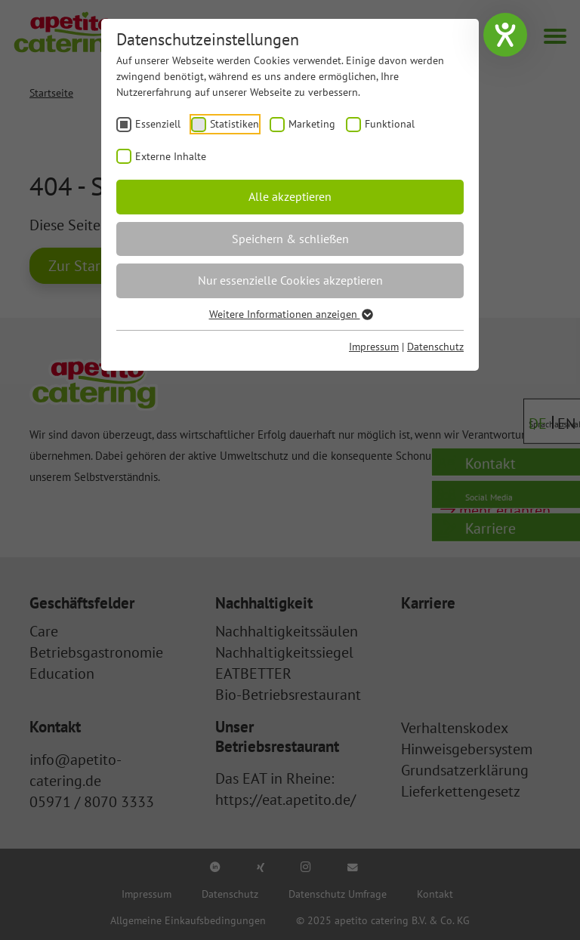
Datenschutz (435, 346)
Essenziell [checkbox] (157, 124)
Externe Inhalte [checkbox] (170, 156)
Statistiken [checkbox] (234, 124)
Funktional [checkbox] (390, 124)
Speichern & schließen (290, 238)
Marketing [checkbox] (311, 124)
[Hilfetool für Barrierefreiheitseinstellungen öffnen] (505, 35)
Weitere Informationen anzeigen (290, 314)
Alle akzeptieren (290, 196)
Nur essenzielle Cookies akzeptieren (290, 280)
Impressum (374, 346)
